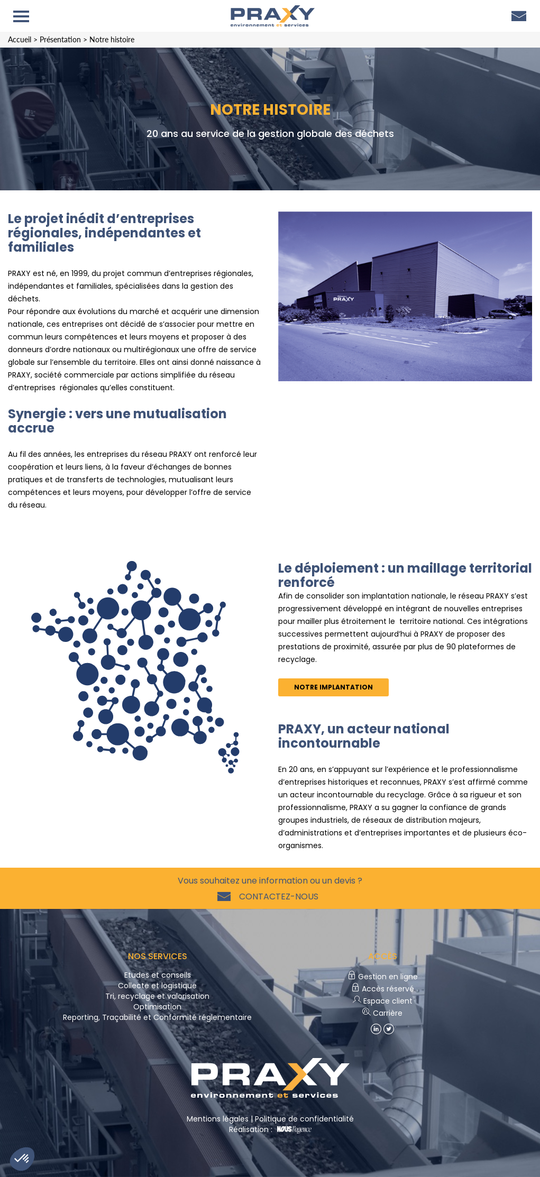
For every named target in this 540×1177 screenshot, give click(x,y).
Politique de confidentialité (304, 1119)
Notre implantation (333, 687)
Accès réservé (382, 988)
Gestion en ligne (382, 976)
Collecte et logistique (157, 985)
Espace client (383, 1001)
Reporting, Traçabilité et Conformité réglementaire (157, 1017)
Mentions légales (218, 1119)
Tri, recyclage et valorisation (157, 996)
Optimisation (157, 1006)
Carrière (382, 1013)
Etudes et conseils (157, 975)
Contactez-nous (276, 896)
